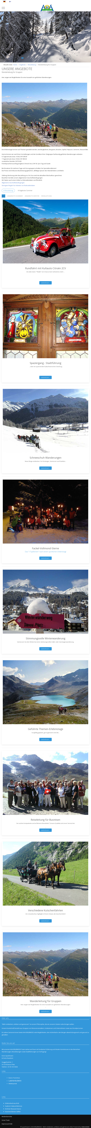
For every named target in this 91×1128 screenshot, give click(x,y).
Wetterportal (13, 1084)
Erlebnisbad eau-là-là (12, 1103)
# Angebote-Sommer (25, 190)
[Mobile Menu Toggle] (3, 8)
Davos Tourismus (14, 1078)
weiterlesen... (45, 283)
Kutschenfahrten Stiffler (13, 1112)
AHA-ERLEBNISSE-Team (17, 1049)
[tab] (22, 58)
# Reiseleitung (8, 190)
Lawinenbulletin (15, 1081)
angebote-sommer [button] (15, 196)
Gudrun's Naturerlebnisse (13, 1106)
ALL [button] (3, 196)
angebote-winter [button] (32, 196)
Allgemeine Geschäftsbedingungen (13, 183)
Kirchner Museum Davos (13, 1109)
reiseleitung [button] (46, 196)
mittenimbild (85, 1127)
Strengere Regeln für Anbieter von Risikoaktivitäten (18, 185)
